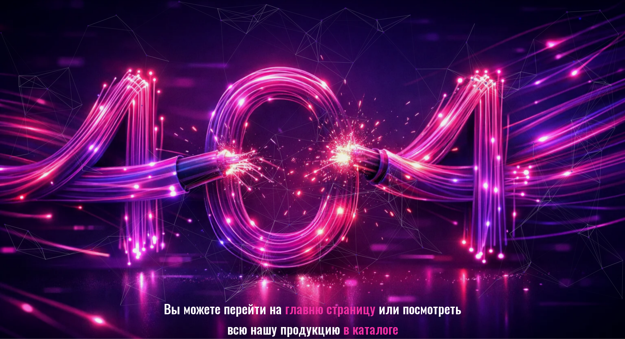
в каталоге (370, 328)
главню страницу (330, 308)
